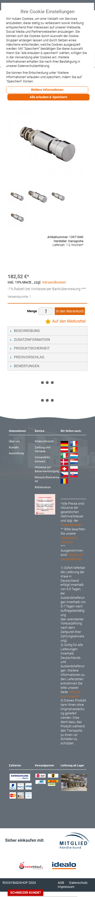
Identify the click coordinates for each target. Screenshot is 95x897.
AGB (61, 883)
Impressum (66, 887)
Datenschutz (78, 883)
